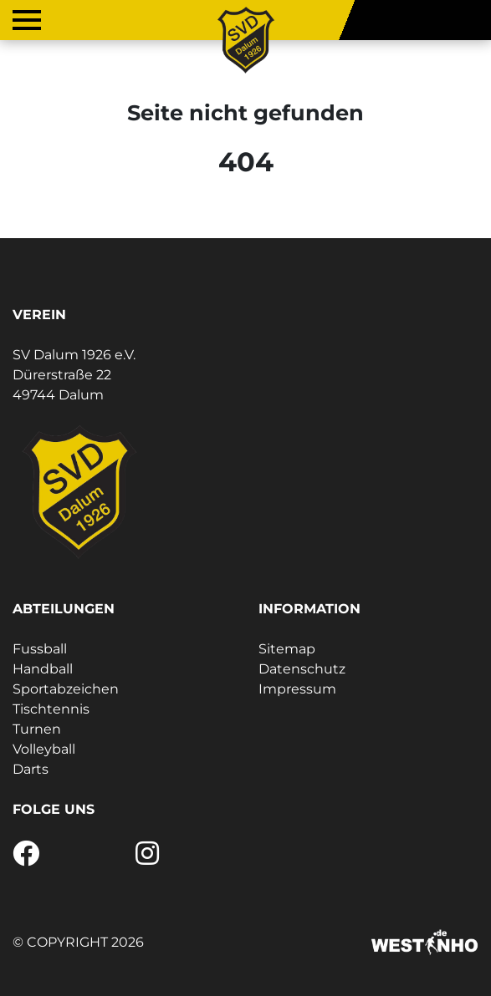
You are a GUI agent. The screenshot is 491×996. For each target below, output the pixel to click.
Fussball (40, 649)
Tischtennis (51, 709)
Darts (31, 769)
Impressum (297, 689)
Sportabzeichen (66, 689)
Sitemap (286, 649)
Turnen (37, 729)
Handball (43, 669)
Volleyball (44, 749)
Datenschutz (301, 669)
